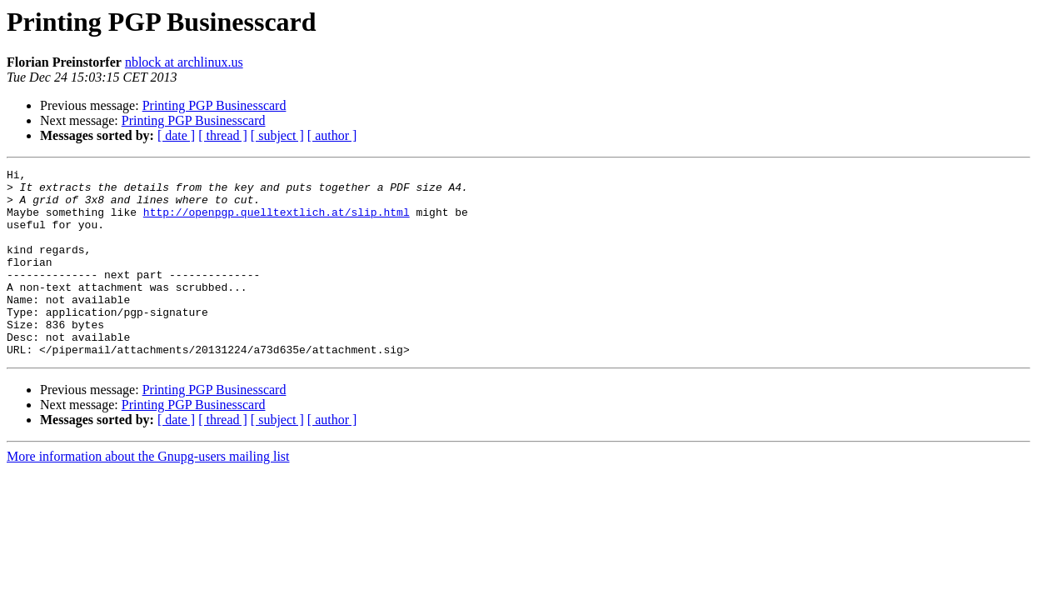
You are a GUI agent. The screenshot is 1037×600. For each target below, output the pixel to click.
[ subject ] (277, 135)
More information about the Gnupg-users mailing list (148, 494)
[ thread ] (222, 135)
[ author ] (332, 135)
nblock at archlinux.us (184, 62)
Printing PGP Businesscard (214, 105)
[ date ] (176, 135)
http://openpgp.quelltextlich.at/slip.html (276, 221)
